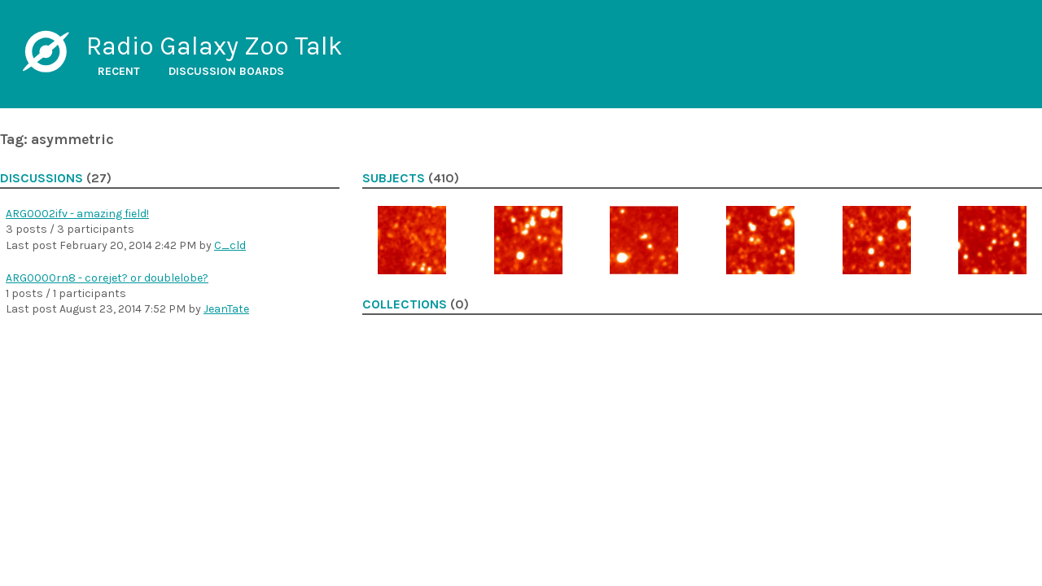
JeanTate (226, 309)
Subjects (393, 178)
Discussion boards (226, 71)
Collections (404, 304)
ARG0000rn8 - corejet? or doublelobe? (107, 278)
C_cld (230, 245)
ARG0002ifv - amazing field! (77, 214)
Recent (119, 71)
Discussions (41, 178)
